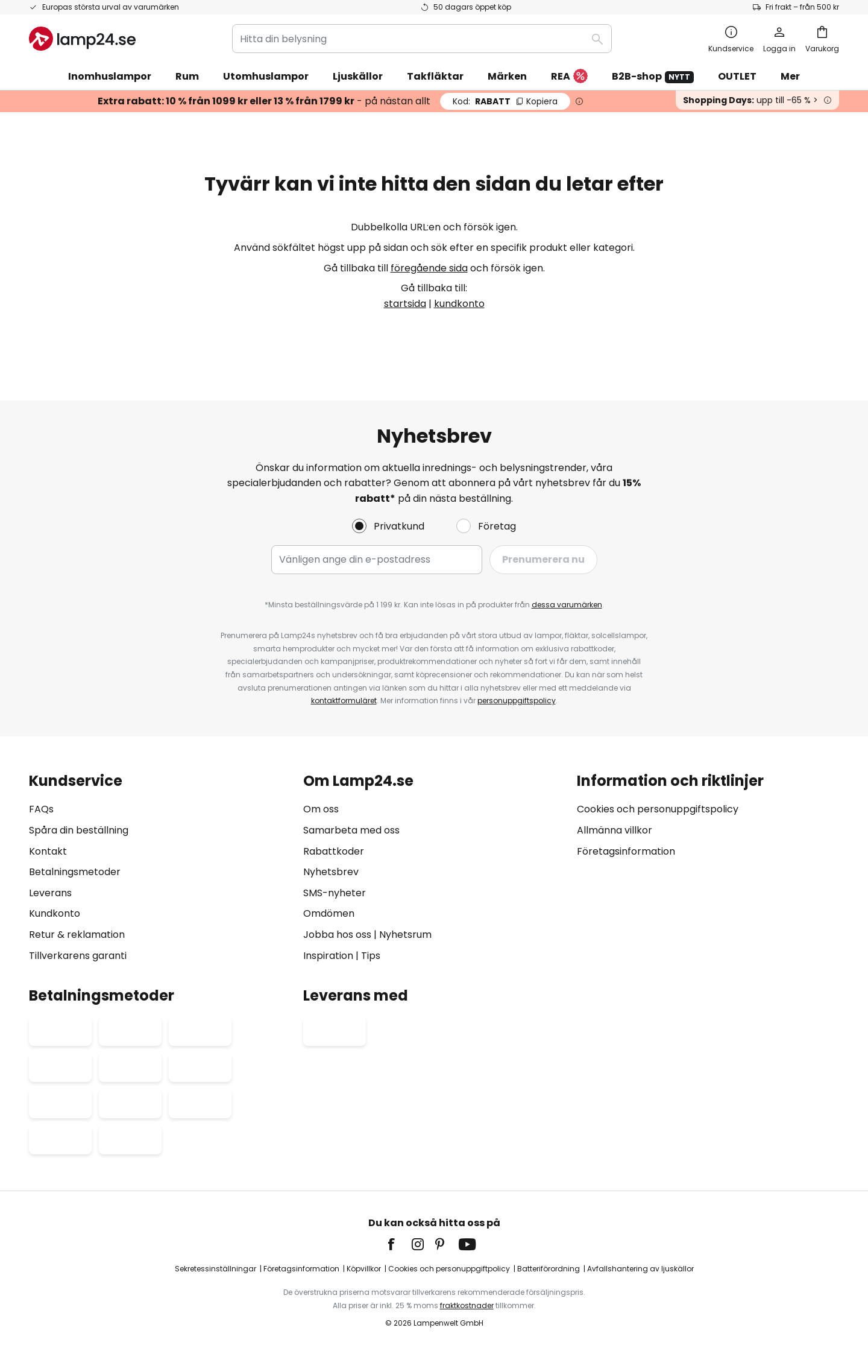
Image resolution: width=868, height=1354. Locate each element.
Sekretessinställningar (215, 1269)
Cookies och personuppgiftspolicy (657, 809)
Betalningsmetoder (75, 872)
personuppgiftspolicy (516, 700)
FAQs (41, 809)
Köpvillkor (364, 1269)
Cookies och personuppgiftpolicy (449, 1269)
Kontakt (48, 851)
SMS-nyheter (334, 893)
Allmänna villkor (614, 830)
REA (569, 77)
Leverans (50, 893)
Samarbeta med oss (351, 830)
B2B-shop (653, 76)
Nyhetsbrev (331, 872)
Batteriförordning (548, 1269)
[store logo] (82, 39)
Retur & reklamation (77, 934)
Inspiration (328, 956)
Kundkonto (54, 913)
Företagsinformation (626, 851)
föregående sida (429, 268)
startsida (405, 304)
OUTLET (737, 76)
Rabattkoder (333, 851)
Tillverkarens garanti (78, 956)
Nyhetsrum (405, 934)
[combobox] (422, 38)
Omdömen (328, 913)
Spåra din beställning (78, 830)
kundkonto (459, 304)
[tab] (160, 868)
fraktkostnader (467, 1305)
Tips (370, 956)
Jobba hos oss (337, 934)
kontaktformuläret (344, 700)
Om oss (321, 809)
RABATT (505, 101)
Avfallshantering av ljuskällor (640, 1269)
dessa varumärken (567, 604)
